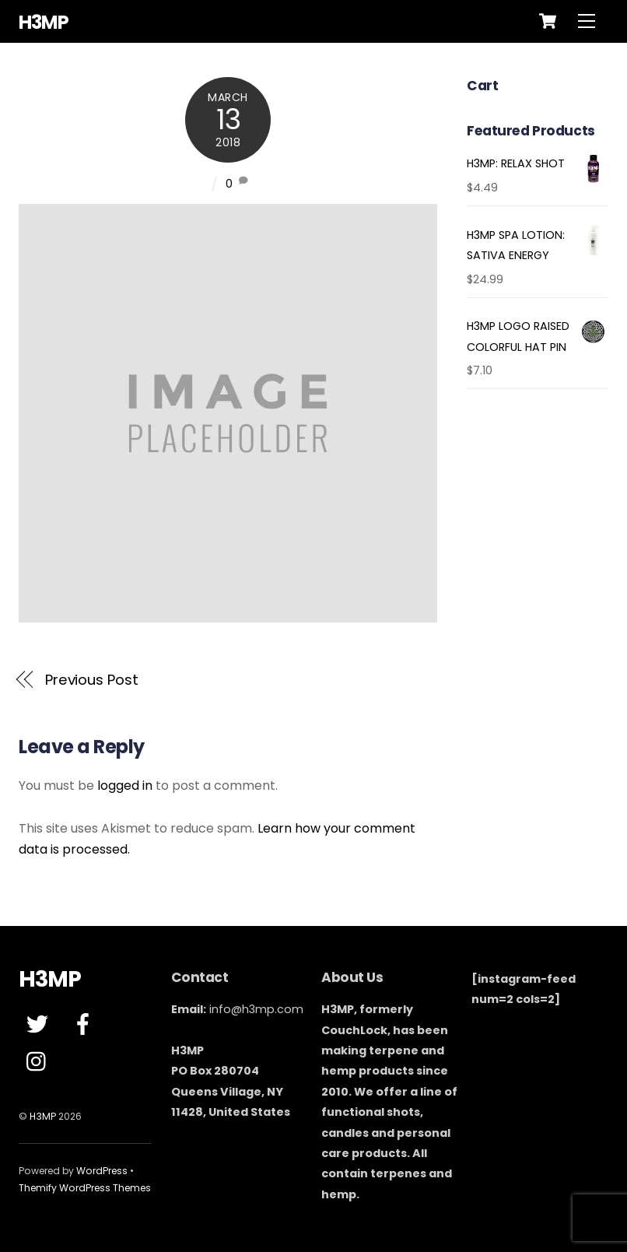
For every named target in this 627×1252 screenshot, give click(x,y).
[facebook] (86, 1025)
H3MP (43, 1116)
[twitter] (40, 1025)
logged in (124, 785)
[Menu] (586, 21)
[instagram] (40, 1062)
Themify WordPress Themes (85, 1187)
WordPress (102, 1170)
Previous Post (91, 679)
